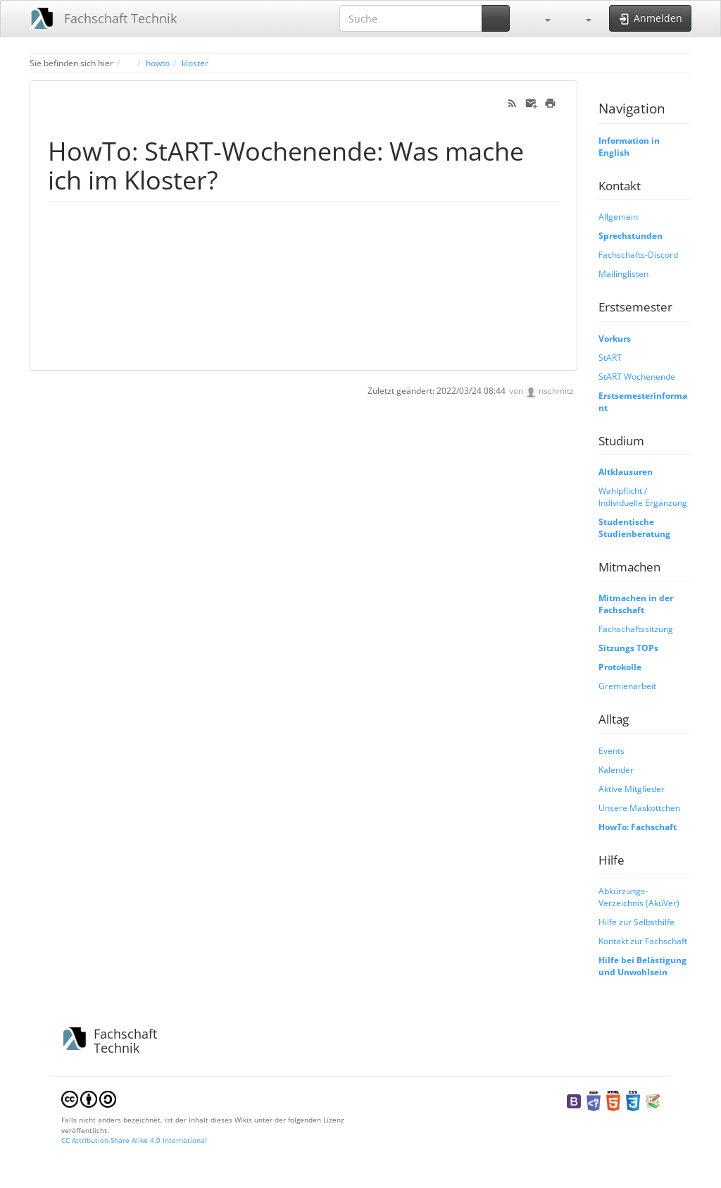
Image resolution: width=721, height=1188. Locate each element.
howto (158, 62)
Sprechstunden (630, 235)
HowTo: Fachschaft (637, 826)
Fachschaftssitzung (635, 628)
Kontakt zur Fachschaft (642, 940)
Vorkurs (614, 338)
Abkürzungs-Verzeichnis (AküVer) (638, 896)
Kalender (616, 769)
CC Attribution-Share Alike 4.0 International (134, 1140)
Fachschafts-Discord (638, 254)
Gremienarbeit (627, 685)
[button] (540, 18)
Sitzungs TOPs (628, 647)
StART (610, 357)
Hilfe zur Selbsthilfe (636, 921)
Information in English (629, 146)
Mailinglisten (623, 273)
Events (611, 750)
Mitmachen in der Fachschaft (635, 603)
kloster (195, 62)
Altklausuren (625, 471)
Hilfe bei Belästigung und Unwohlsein (642, 965)
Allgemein (618, 216)
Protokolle (619, 666)
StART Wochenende (636, 376)
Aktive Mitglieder (631, 788)
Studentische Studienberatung (634, 527)
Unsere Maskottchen (639, 807)
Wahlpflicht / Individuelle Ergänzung (642, 496)
